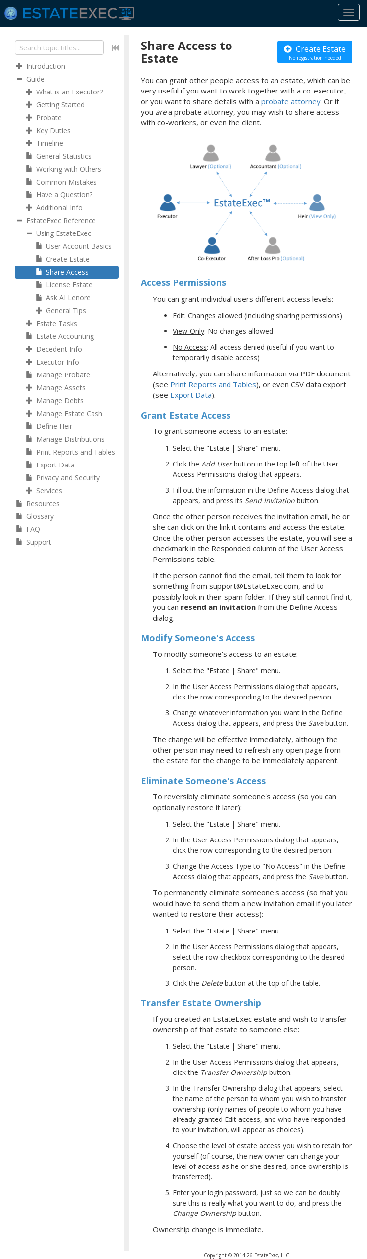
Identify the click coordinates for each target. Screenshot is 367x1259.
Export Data (191, 395)
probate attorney (291, 101)
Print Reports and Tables (213, 384)
